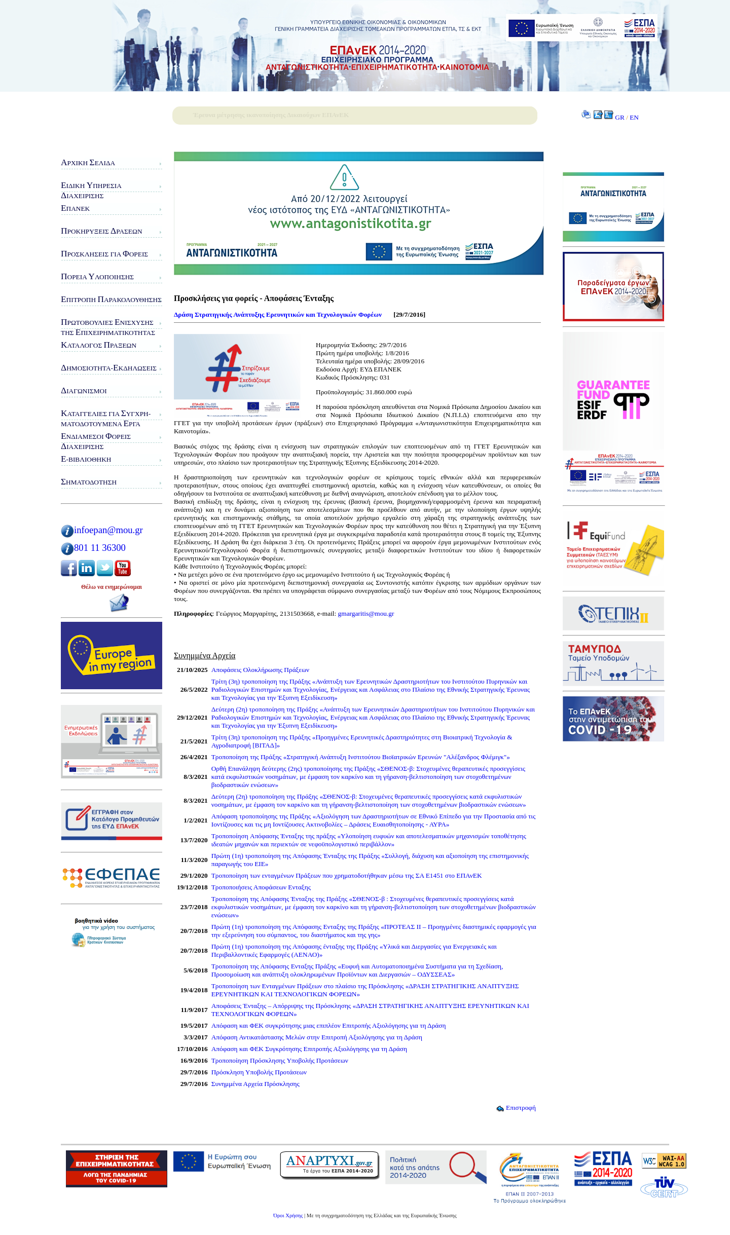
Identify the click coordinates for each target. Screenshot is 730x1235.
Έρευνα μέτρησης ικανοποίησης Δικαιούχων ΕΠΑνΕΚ (271, 115)
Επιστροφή (516, 1107)
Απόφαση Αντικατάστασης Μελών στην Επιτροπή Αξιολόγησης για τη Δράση (316, 1037)
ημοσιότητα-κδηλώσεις (109, 367)
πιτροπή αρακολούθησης (111, 299)
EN (634, 117)
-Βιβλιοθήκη (86, 459)
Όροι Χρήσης (288, 1215)
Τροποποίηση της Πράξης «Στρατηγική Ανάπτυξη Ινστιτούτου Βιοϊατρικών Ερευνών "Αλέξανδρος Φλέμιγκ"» (360, 757)
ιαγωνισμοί (84, 390)
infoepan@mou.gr (108, 530)
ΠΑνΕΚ (75, 208)
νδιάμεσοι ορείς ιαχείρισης (96, 441)
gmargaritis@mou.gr (366, 613)
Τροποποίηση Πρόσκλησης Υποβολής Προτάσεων (279, 1060)
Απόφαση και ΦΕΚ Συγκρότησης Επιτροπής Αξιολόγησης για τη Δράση (309, 1049)
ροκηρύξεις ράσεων (101, 231)
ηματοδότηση (89, 481)
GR (620, 117)
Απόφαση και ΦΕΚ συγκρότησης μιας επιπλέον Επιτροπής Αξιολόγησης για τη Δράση (328, 1025)
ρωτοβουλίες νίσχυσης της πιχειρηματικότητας (108, 327)
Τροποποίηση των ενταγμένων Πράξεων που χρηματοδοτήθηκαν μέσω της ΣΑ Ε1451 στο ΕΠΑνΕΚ (346, 875)
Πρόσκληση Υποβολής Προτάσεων (259, 1072)
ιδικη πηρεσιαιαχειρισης (91, 190)
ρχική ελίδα (88, 162)
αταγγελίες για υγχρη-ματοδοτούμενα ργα (106, 418)
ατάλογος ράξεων (98, 345)
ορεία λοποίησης (97, 276)
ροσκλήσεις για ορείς (104, 253)
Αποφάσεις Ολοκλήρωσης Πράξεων (260, 669)
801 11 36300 (100, 547)
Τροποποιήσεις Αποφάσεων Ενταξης (261, 887)
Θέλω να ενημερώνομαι (111, 586)
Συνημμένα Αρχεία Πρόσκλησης (255, 1084)
